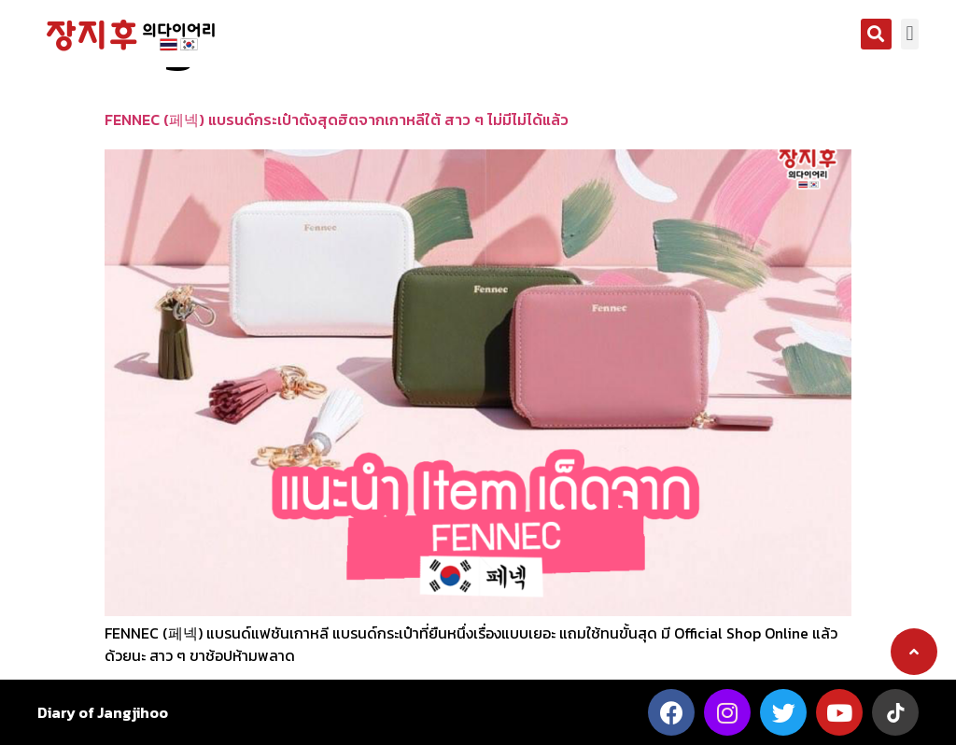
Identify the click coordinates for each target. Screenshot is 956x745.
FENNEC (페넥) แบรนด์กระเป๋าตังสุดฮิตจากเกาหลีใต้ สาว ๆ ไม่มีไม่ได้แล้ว (337, 119)
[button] (876, 34)
